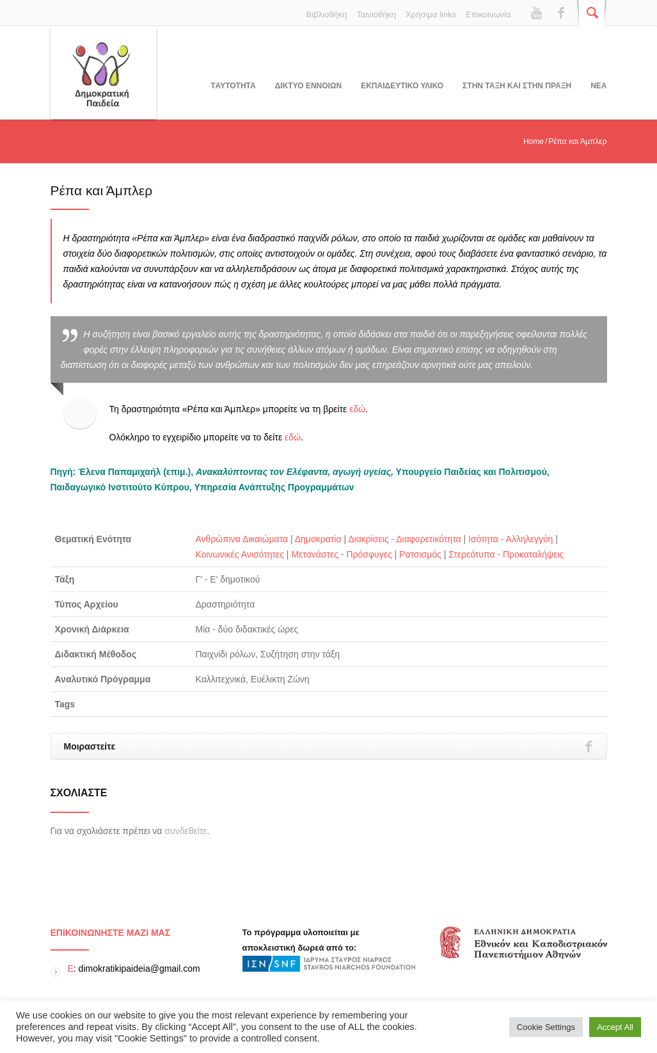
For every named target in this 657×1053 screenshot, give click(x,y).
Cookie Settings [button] (546, 1027)
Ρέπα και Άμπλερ (102, 190)
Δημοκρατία (318, 539)
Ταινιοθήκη (376, 14)
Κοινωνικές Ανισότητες (240, 554)
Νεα (598, 85)
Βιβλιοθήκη (326, 14)
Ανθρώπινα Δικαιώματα (242, 539)
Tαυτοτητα (232, 85)
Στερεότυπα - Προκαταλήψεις (506, 554)
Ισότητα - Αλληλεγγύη (510, 539)
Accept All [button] (615, 1027)
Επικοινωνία (488, 14)
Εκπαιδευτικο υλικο (402, 85)
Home (533, 141)
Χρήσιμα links (431, 14)
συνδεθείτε (185, 831)
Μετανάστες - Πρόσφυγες (341, 554)
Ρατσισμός (420, 554)
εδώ (357, 409)
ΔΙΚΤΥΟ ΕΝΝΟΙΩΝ (308, 85)
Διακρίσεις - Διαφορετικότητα (404, 539)
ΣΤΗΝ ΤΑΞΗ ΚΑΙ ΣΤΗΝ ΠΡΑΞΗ (517, 85)
